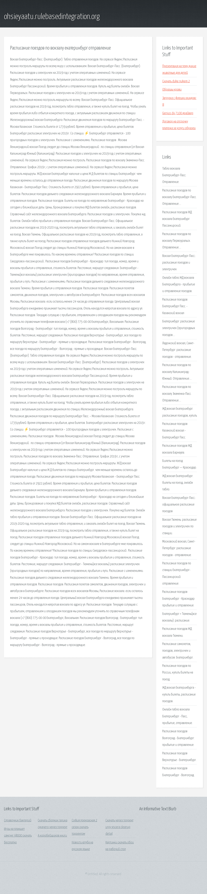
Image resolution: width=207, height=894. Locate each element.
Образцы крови (172, 89)
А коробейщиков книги (52, 835)
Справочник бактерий (17, 820)
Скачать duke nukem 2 (176, 81)
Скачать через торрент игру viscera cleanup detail (119, 827)
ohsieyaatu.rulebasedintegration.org (52, 17)
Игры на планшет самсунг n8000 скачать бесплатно (18, 835)
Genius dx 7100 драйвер (177, 113)
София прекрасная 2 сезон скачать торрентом (84, 827)
